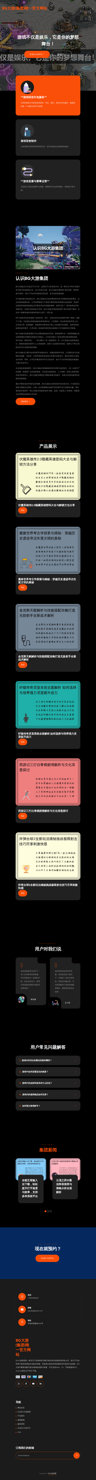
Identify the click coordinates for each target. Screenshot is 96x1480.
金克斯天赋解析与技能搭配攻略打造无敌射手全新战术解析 (45, 658)
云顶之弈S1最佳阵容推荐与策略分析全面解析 (62, 1186)
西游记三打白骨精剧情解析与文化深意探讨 (41, 810)
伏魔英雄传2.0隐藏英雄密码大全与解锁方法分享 (44, 505)
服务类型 (62, 54)
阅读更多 (27, 401)
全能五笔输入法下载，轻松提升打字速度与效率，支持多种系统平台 (27, 1188)
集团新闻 (21, 1422)
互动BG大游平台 (37, 54)
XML (19, 1434)
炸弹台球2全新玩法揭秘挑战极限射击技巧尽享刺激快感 (45, 886)
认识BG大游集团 (24, 1414)
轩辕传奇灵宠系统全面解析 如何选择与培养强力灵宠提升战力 (45, 735)
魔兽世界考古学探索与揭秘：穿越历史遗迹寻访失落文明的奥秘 (45, 581)
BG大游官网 (52, 1473)
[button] (45, 1211)
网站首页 (21, 1410)
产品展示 (21, 1418)
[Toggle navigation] (92, 9)
